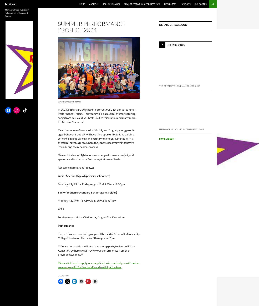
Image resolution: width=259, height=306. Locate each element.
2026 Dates (186, 4)
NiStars (10, 4)
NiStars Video (176, 44)
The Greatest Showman (172, 86)
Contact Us (201, 4)
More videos (167, 139)
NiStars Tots (170, 4)
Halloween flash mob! (172, 129)
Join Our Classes (111, 4)
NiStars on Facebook (173, 24)
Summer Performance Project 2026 (142, 4)
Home (82, 4)
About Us (93, 4)
